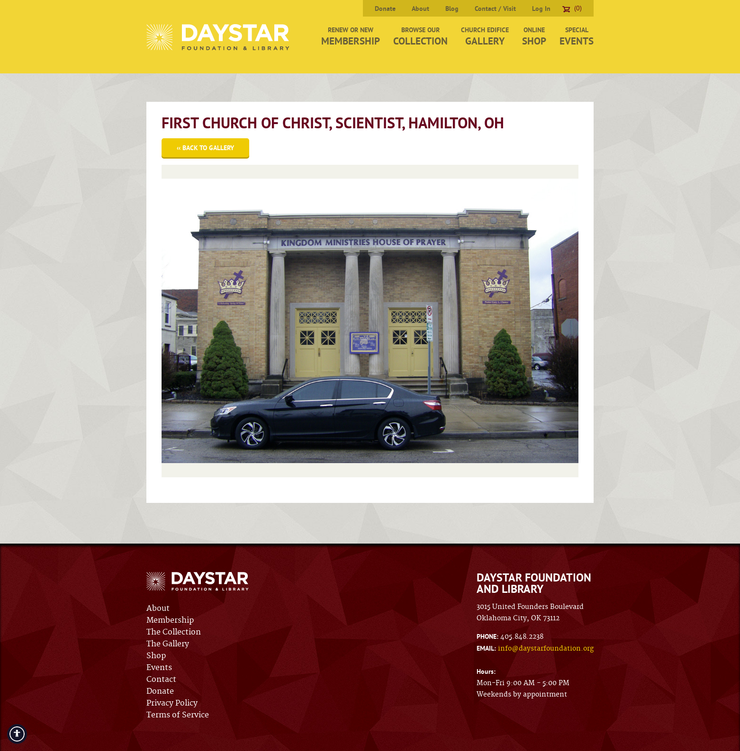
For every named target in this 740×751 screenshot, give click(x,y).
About (420, 8)
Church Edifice (485, 36)
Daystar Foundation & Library (218, 37)
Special (577, 36)
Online (534, 36)
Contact (161, 679)
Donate (385, 8)
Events (159, 667)
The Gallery (167, 644)
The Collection (173, 632)
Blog (452, 8)
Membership (170, 620)
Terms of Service (177, 715)
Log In (541, 8)
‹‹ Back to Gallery (205, 147)
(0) (572, 8)
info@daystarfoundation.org (546, 648)
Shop (156, 656)
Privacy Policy (172, 703)
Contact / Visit (495, 8)
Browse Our (420, 36)
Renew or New (350, 36)
